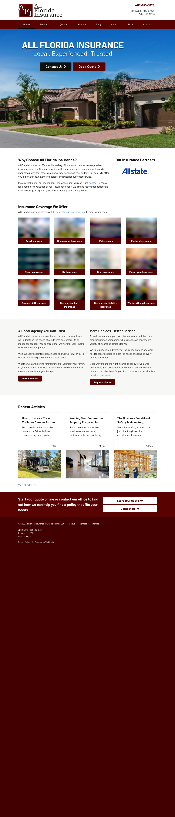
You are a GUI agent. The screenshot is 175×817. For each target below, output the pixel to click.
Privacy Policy (24, 542)
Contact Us (56, 64)
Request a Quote (102, 382)
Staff (130, 24)
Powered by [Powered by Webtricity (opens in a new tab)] (44, 542)
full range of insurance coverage (68, 211)
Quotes (63, 24)
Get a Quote (89, 64)
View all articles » (27, 484)
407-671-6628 (145, 5)
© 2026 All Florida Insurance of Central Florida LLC (41, 523)
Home (29, 24)
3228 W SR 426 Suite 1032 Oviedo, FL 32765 (30, 531)
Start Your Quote (130, 500)
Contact (147, 24)
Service (82, 24)
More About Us (30, 378)
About (114, 24)
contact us (94, 182)
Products (45, 24)
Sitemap (95, 523)
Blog (98, 24)
